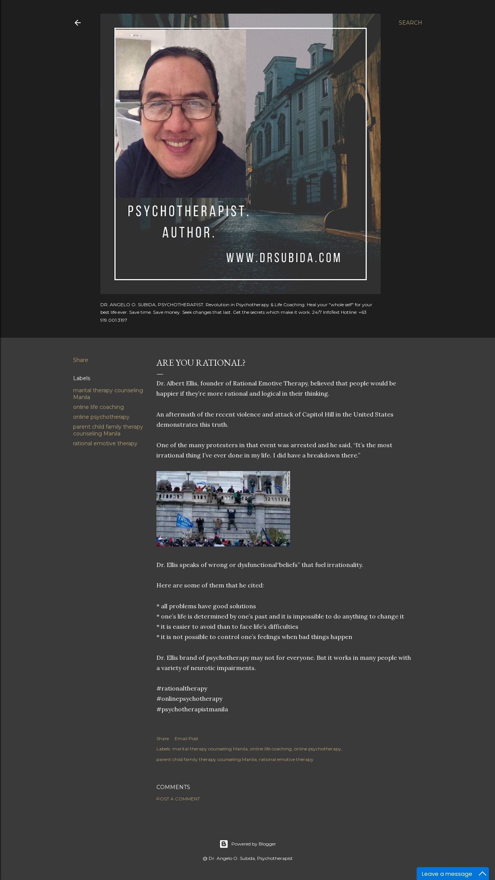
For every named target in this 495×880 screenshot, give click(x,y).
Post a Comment (178, 799)
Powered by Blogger (247, 844)
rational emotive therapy (105, 443)
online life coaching (98, 407)
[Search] (410, 23)
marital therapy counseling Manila (210, 749)
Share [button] (80, 360)
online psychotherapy (101, 416)
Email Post (186, 738)
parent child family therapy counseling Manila (108, 430)
